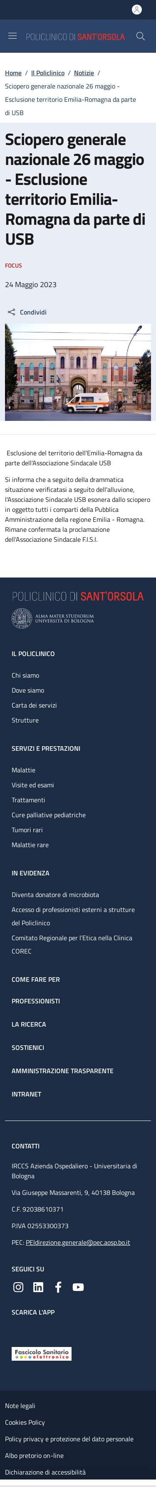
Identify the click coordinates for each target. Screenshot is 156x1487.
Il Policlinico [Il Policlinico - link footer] (33, 654)
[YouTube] (78, 1286)
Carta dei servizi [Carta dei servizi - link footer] (34, 705)
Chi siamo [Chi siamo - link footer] (25, 675)
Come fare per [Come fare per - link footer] (36, 979)
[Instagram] (18, 1286)
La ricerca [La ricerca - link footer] (29, 1024)
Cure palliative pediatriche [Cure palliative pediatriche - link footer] (49, 815)
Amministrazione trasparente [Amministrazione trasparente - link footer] (63, 1071)
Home (13, 73)
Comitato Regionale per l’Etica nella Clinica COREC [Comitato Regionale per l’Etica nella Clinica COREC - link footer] (72, 944)
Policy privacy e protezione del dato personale (69, 1439)
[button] (141, 36)
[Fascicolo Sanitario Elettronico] (42, 1353)
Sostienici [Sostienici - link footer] (28, 1047)
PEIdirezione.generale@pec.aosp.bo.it (78, 1242)
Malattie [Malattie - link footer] (23, 770)
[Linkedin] (38, 1286)
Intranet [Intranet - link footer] (26, 1094)
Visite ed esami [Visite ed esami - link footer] (33, 785)
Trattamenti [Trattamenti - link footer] (28, 800)
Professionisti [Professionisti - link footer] (36, 1001)
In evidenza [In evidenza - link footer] (31, 873)
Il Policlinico (47, 73)
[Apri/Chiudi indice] (4, 1483)
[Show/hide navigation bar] (12, 35)
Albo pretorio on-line (34, 1455)
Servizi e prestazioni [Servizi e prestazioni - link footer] (46, 748)
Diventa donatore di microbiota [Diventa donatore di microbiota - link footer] (55, 895)
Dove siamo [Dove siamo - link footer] (28, 690)
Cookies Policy (25, 1422)
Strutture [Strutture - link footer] (25, 720)
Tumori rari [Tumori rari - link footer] (27, 830)
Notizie (84, 73)
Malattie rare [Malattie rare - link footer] (30, 845)
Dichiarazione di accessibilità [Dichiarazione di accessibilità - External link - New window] (45, 1472)
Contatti (26, 1146)
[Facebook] (58, 1286)
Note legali (20, 1406)
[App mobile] (18, 1330)
